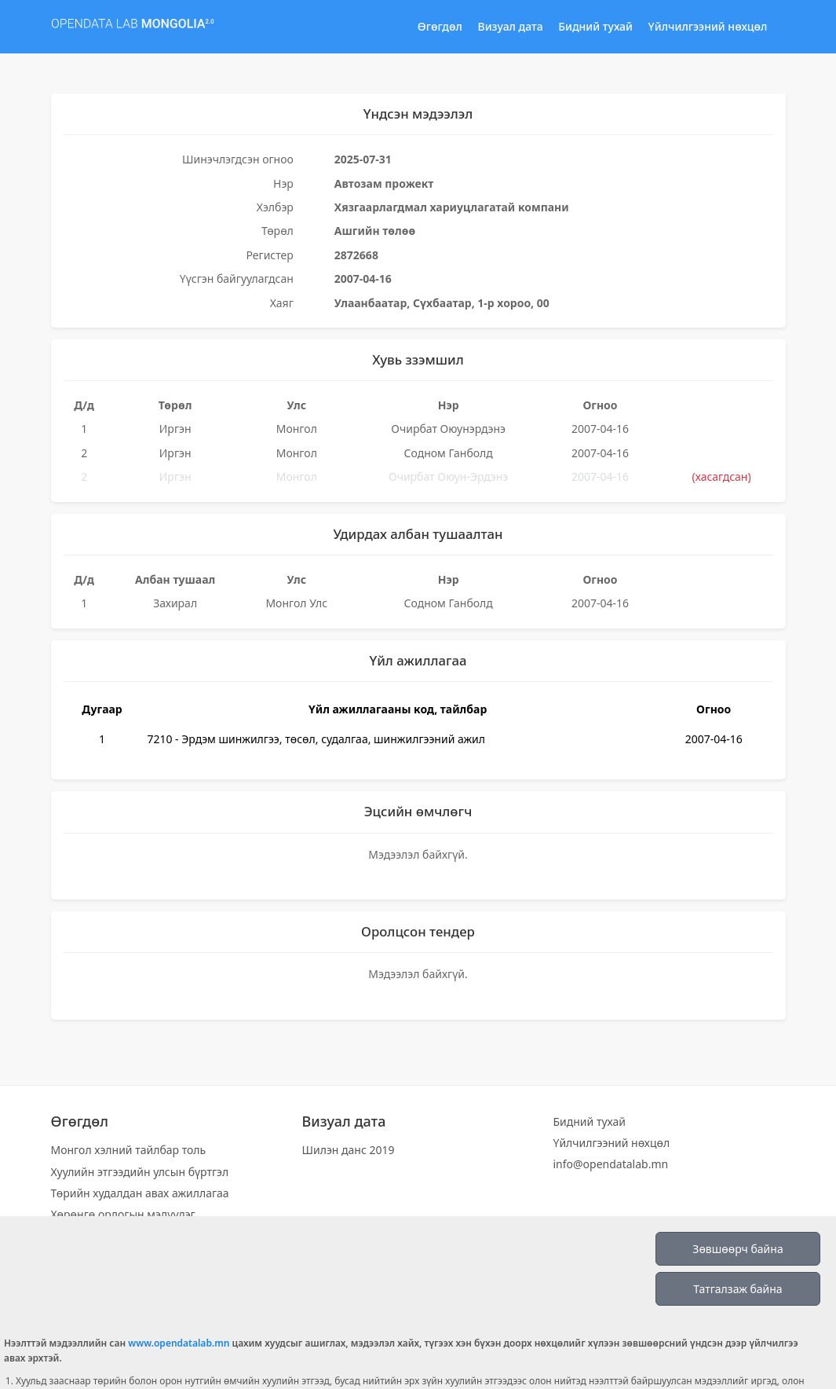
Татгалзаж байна (737, 1288)
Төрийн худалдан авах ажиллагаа (140, 1193)
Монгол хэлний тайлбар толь (128, 1149)
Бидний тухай (595, 26)
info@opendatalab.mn (610, 1163)
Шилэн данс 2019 (347, 1149)
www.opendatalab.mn (178, 1343)
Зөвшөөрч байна (737, 1248)
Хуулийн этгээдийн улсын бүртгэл (140, 1171)
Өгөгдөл (440, 26)
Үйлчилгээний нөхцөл (708, 26)
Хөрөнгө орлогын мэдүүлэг (123, 1214)
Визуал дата (510, 26)
